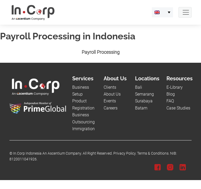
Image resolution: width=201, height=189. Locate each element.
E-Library (174, 87)
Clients (110, 87)
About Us (112, 94)
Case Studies (178, 108)
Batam (141, 108)
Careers (111, 108)
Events (110, 100)
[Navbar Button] (185, 12)
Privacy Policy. (124, 153)
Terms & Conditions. (153, 153)
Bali (138, 87)
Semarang (144, 94)
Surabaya (144, 100)
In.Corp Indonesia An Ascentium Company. (47, 153)
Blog (170, 94)
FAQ (170, 100)
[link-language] (162, 12)
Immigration (83, 128)
